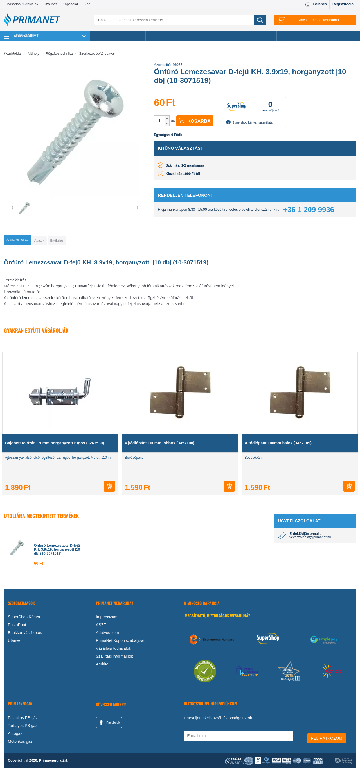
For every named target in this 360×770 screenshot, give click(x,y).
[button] (167, 118)
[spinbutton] (159, 121)
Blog (87, 4)
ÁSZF (101, 626)
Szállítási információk (114, 658)
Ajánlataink (263, 36)
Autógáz (15, 735)
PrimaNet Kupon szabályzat (120, 642)
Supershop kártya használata (249, 122)
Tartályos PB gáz (22, 727)
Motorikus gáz (20, 743)
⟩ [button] (137, 207)
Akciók (155, 36)
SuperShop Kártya (24, 619)
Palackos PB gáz (23, 719)
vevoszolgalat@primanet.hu (310, 539)
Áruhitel (102, 666)
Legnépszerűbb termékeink (117, 36)
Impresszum (106, 619)
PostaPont (17, 626)
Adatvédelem (107, 634)
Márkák (175, 36)
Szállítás (50, 4)
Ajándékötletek (232, 36)
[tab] (26, 241)
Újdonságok (200, 36)
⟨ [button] (13, 207)
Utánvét (14, 642)
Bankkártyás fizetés (25, 634)
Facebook (109, 724)
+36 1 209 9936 (308, 209)
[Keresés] (180, 20)
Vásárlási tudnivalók (22, 4)
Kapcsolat (70, 4)
